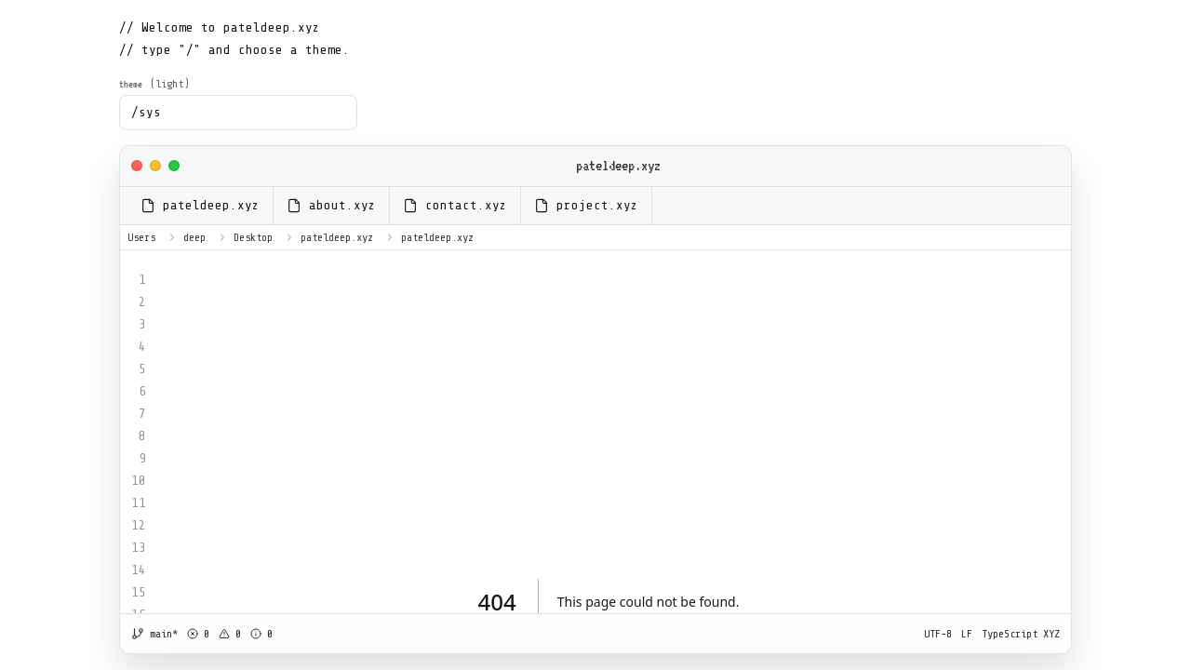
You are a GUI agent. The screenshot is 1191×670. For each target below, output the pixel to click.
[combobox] (238, 112)
